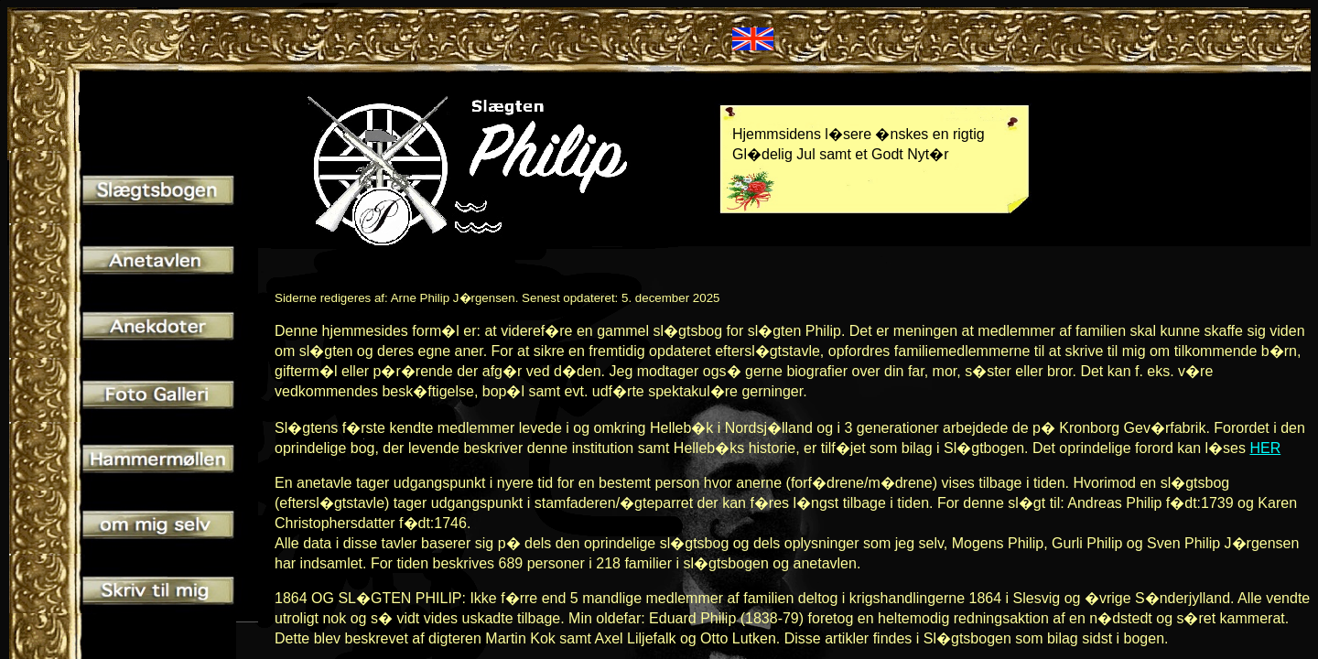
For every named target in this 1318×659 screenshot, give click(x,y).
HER (1264, 448)
